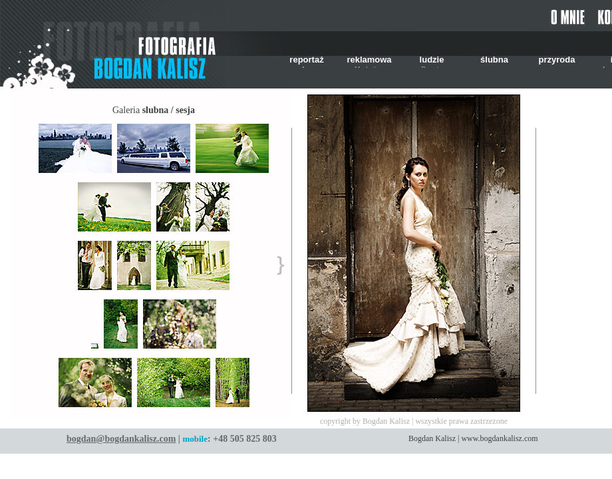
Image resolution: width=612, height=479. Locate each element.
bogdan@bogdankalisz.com (121, 439)
